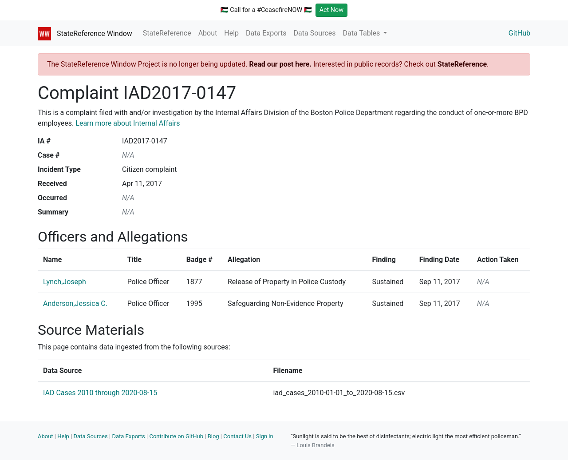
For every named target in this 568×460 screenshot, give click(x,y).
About (207, 33)
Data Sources (315, 33)
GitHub (519, 33)
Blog (213, 436)
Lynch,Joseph (64, 282)
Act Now (332, 10)
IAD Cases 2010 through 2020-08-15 (100, 393)
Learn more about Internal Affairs (127, 123)
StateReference (167, 33)
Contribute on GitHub (176, 436)
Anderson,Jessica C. (75, 303)
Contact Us (237, 436)
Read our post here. (280, 64)
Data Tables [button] (362, 33)
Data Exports (266, 33)
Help (231, 33)
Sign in (264, 436)
